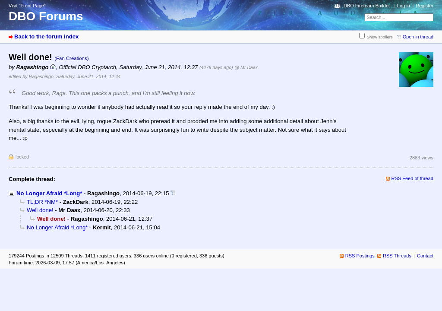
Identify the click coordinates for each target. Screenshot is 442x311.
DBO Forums (46, 16)
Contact (425, 255)
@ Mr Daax (246, 67)
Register (424, 5)
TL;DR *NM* (42, 202)
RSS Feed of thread (412, 178)
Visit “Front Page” (27, 5)
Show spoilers (380, 37)
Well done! (40, 210)
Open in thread (418, 36)
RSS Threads (397, 255)
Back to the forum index (46, 36)
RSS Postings (360, 255)
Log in (403, 5)
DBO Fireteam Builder (367, 5)
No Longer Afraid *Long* (49, 193)
